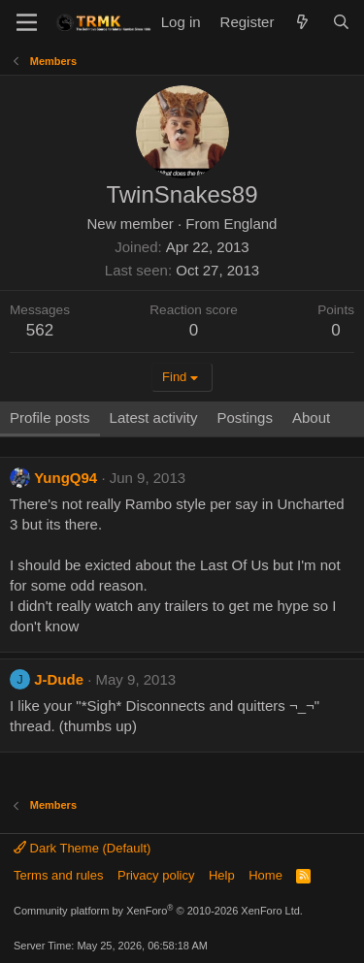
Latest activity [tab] (154, 417)
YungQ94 (65, 477)
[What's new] (302, 22)
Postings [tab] (244, 417)
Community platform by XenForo (158, 910)
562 (39, 330)
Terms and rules (58, 875)
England (250, 223)
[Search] (341, 22)
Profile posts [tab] (50, 417)
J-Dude (58, 679)
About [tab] (311, 417)
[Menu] (27, 22)
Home (265, 875)
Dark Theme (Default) (82, 848)
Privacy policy (155, 875)
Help (222, 875)
